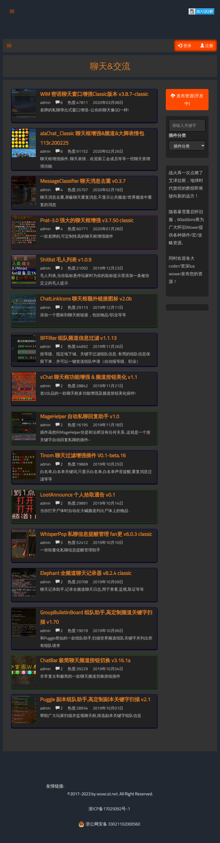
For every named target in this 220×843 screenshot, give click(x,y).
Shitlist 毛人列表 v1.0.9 (65, 259)
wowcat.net (107, 793)
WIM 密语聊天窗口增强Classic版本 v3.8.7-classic (94, 93)
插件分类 (177, 134)
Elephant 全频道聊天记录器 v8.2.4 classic (85, 572)
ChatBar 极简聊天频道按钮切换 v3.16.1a (85, 660)
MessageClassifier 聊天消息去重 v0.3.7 (82, 181)
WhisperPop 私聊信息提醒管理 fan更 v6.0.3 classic (96, 533)
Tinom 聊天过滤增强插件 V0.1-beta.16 (83, 455)
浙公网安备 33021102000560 (109, 823)
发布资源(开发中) (187, 99)
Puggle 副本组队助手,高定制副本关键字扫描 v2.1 (95, 699)
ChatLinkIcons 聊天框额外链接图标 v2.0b (85, 298)
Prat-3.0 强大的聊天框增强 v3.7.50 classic (86, 220)
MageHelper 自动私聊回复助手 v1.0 (79, 416)
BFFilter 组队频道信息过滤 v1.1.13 (78, 337)
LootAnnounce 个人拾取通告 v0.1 (77, 494)
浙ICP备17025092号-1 (109, 808)
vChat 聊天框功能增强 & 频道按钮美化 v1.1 (88, 377)
